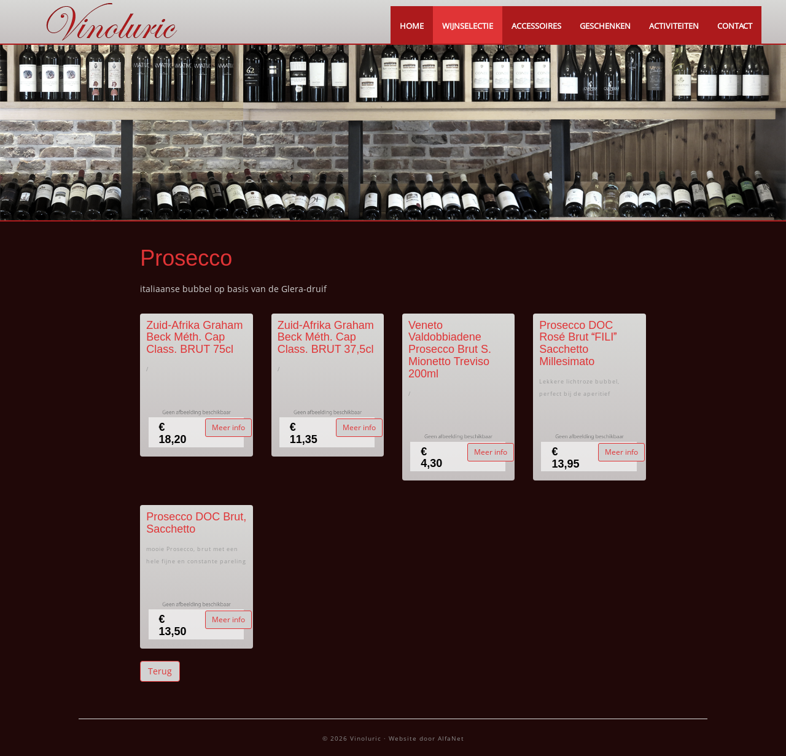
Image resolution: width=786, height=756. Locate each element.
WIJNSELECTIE (467, 25)
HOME (412, 25)
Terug (160, 671)
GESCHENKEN (605, 25)
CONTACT (734, 25)
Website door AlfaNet (426, 738)
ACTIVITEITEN (674, 25)
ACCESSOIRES (536, 25)
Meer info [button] (228, 427)
